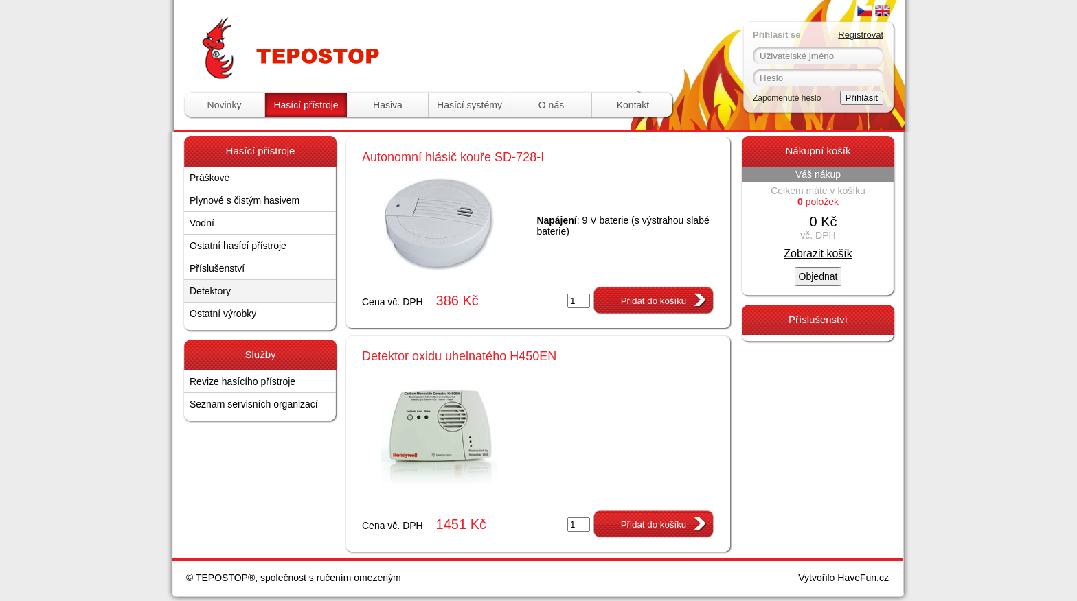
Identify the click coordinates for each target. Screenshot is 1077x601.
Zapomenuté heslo (787, 98)
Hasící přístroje (305, 104)
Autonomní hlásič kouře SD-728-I (453, 157)
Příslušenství (217, 268)
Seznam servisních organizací (254, 404)
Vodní (202, 222)
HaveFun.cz (863, 577)
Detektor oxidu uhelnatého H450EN (459, 356)
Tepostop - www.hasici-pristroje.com (357, 26)
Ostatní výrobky (223, 313)
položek (818, 201)
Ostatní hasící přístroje (238, 245)
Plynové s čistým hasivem (244, 200)
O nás (551, 104)
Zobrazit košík (818, 253)
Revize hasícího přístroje (242, 381)
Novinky (224, 104)
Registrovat (860, 35)
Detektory (210, 290)
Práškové (209, 177)
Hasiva (388, 104)
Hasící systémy (469, 104)
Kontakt (633, 104)
